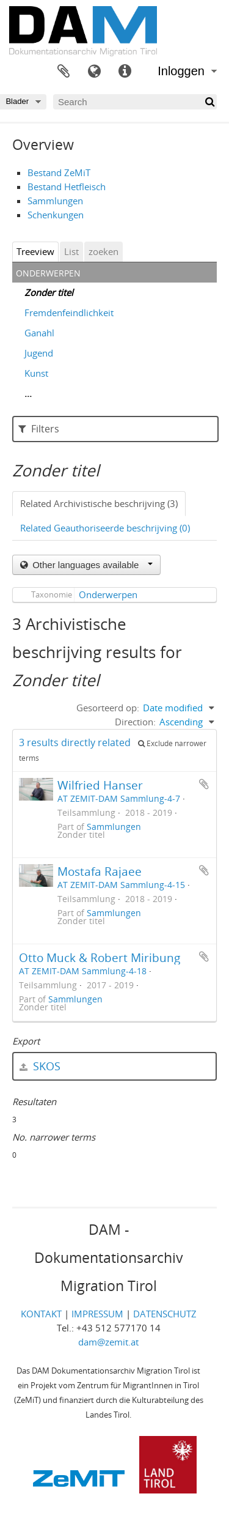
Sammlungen (55, 200)
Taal (94, 71)
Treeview (35, 251)
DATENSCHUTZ (165, 1314)
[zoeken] (209, 101)
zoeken (103, 251)
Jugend (38, 353)
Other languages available (91, 565)
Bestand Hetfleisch (66, 186)
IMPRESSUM (97, 1314)
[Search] (135, 101)
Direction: (135, 722)
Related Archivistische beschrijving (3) (99, 503)
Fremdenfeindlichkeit (69, 312)
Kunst (36, 373)
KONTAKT (41, 1314)
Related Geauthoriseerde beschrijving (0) (105, 528)
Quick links (124, 71)
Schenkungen (55, 215)
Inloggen (181, 71)
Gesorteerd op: (107, 707)
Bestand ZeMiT (58, 172)
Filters (38, 428)
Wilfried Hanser (100, 785)
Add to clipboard (204, 784)
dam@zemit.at (108, 1342)
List (71, 251)
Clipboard (63, 71)
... (28, 393)
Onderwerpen (108, 594)
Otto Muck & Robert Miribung (99, 957)
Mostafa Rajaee (99, 871)
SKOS (40, 1066)
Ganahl (39, 333)
